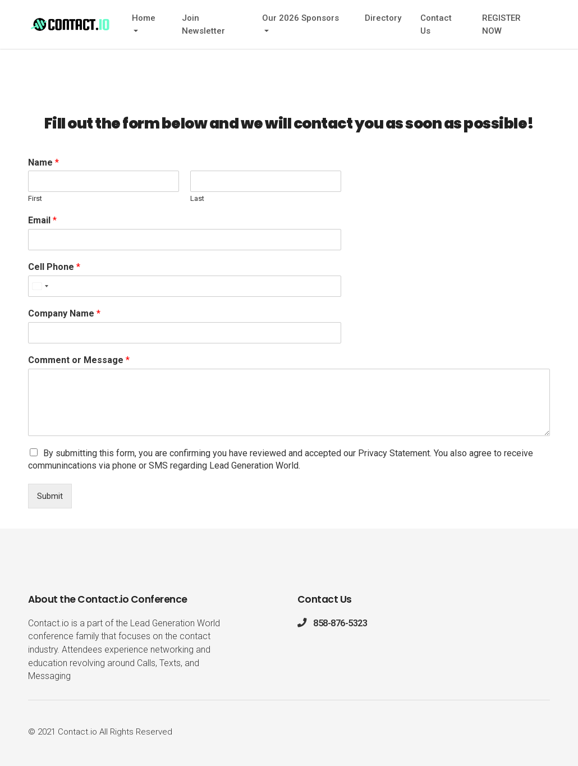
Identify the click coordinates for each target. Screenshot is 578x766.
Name (43, 162)
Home (143, 18)
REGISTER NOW (501, 24)
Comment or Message (79, 360)
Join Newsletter (203, 24)
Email (42, 220)
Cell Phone (54, 267)
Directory (383, 18)
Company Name (64, 313)
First (35, 198)
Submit (50, 496)
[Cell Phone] (184, 286)
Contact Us (436, 24)
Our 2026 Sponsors (300, 18)
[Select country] (40, 286)
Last (197, 198)
